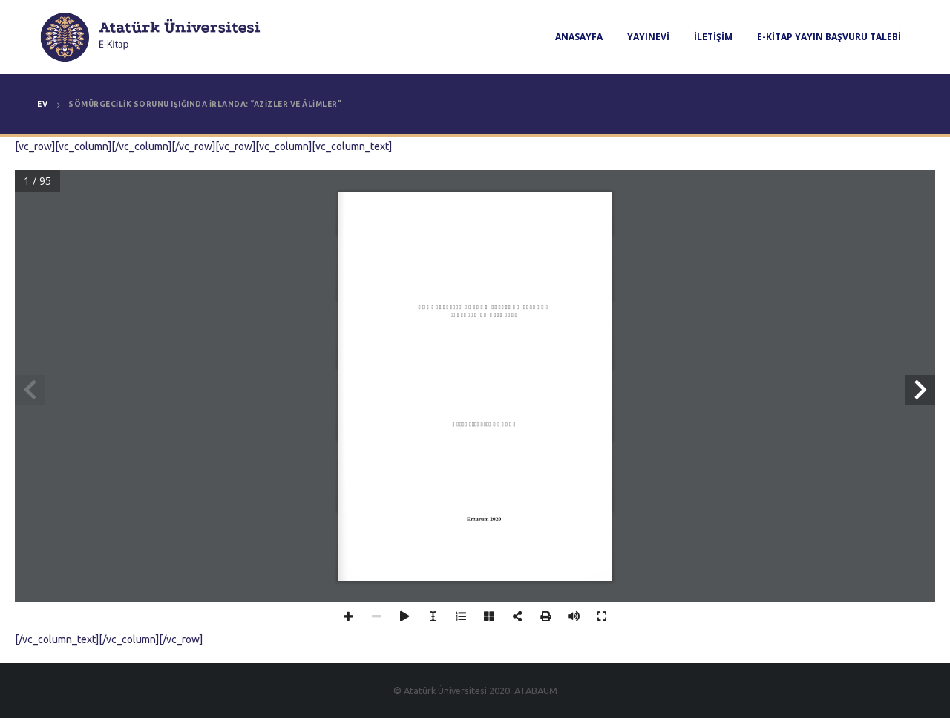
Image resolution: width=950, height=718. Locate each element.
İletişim (713, 36)
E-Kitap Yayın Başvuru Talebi (829, 36)
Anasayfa (579, 36)
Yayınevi (648, 36)
